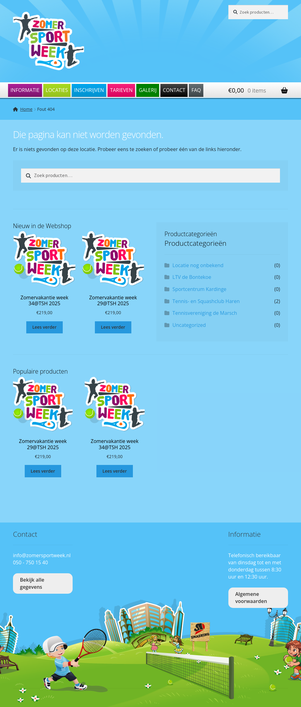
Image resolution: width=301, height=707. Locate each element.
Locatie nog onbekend (197, 265)
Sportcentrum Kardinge (199, 289)
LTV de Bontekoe (191, 277)
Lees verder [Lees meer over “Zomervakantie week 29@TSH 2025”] (113, 327)
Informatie (25, 90)
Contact (174, 90)
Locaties (57, 90)
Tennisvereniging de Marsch (204, 313)
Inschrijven (89, 90)
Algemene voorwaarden (251, 598)
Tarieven (121, 90)
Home (26, 109)
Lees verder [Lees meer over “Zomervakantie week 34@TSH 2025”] (44, 327)
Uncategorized (189, 325)
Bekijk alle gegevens (32, 583)
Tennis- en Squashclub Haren (206, 301)
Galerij (148, 90)
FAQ (196, 90)
